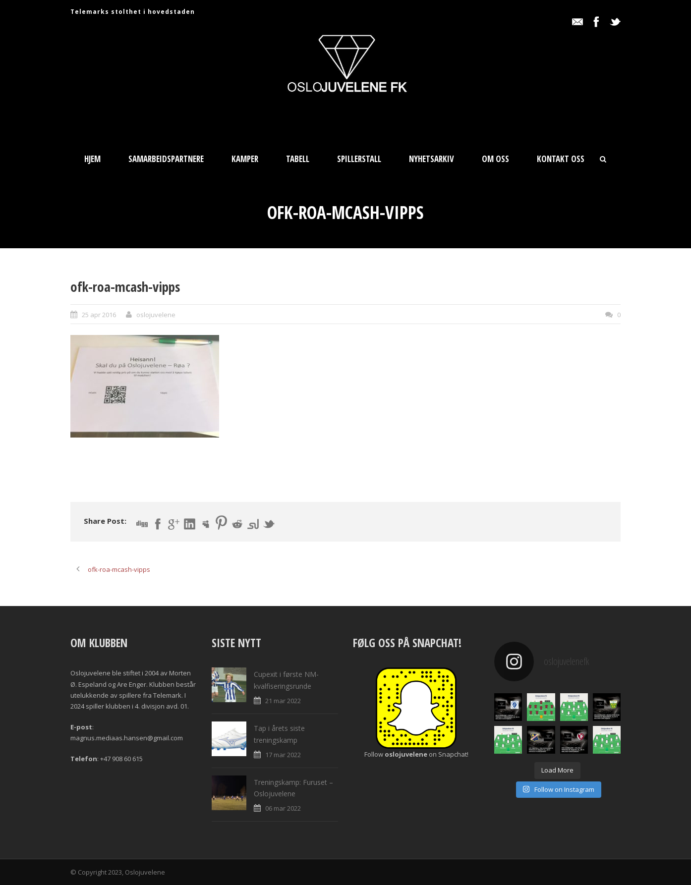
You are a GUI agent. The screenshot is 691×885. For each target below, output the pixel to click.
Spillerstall (359, 159)
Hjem (92, 159)
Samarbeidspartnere (166, 159)
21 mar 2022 (283, 700)
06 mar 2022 (283, 808)
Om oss (495, 159)
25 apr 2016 (99, 314)
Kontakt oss (560, 159)
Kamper (244, 159)
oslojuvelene (155, 314)
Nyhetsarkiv (431, 159)
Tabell (297, 159)
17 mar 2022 (283, 754)
